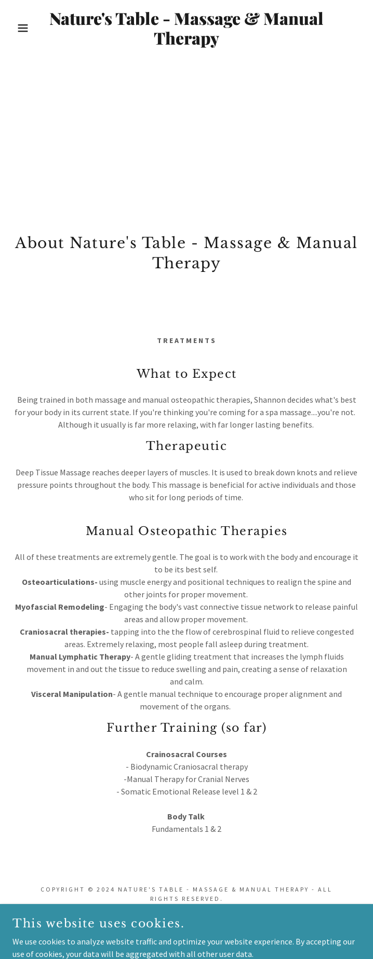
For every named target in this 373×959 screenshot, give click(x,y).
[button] (24, 28)
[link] (186, 28)
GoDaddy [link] (212, 933)
